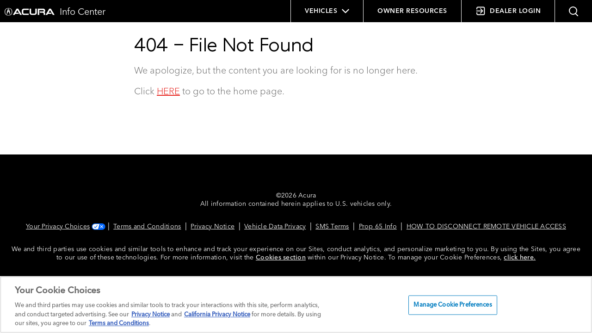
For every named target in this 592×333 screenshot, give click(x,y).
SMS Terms (332, 226)
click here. (520, 257)
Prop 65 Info (378, 226)
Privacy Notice (212, 226)
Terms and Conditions (147, 226)
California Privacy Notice (217, 315)
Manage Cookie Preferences (452, 305)
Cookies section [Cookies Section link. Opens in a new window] (281, 257)
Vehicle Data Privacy (275, 226)
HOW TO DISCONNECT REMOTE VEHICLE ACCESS (486, 226)
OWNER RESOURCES (412, 11)
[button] (573, 11)
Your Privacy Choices (65, 226)
